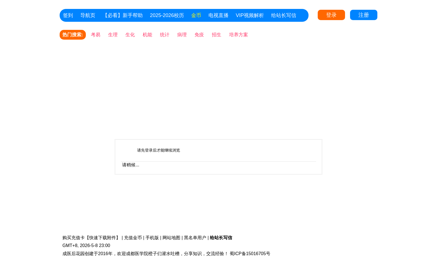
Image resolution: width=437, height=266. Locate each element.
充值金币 (133, 237)
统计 (164, 34)
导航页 (87, 15)
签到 (68, 15)
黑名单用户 (195, 237)
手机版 (152, 237)
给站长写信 (283, 15)
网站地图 (171, 237)
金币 (196, 15)
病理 (182, 34)
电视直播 (218, 15)
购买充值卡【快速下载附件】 (91, 237)
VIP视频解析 (250, 15)
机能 (147, 34)
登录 (331, 15)
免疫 (199, 34)
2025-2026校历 (167, 15)
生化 (130, 34)
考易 (95, 34)
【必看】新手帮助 (123, 15)
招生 (216, 34)
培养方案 (238, 34)
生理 (113, 34)
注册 (363, 15)
